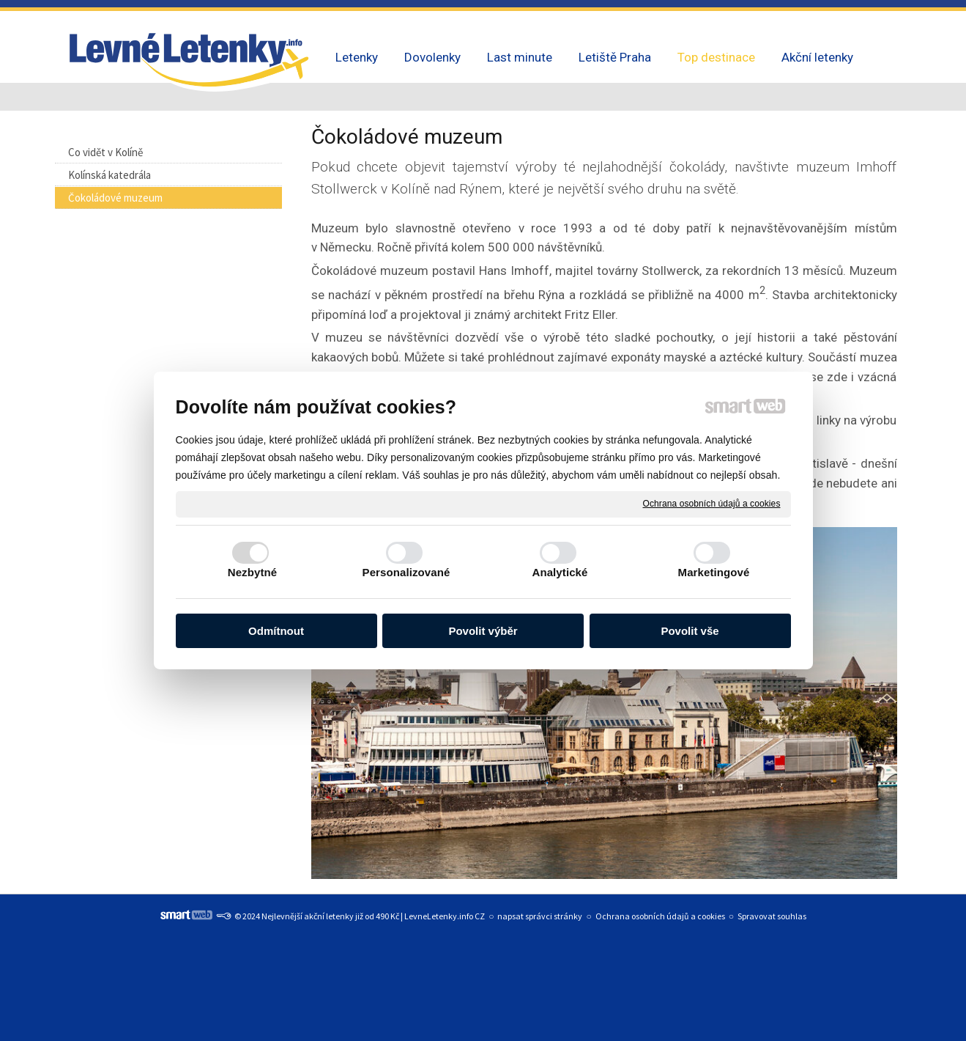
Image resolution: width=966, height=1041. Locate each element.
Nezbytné (252, 572)
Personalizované (406, 572)
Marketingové (714, 572)
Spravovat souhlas (771, 916)
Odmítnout (276, 631)
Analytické (559, 572)
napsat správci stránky (539, 916)
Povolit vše (689, 631)
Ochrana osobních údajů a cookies (712, 504)
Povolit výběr (482, 631)
